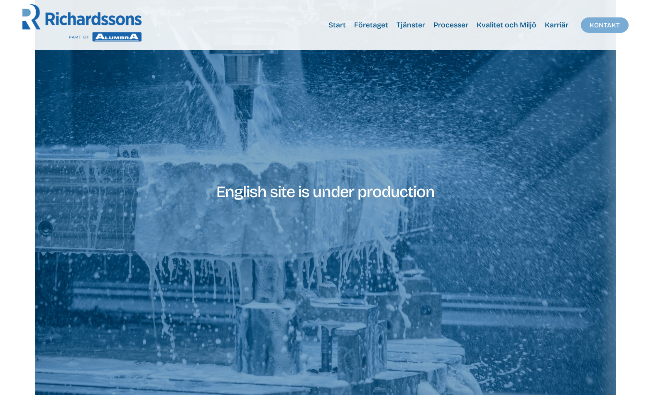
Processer (450, 25)
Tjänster (410, 25)
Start (337, 25)
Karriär (556, 25)
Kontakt (605, 25)
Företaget (371, 25)
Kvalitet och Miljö (506, 25)
